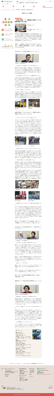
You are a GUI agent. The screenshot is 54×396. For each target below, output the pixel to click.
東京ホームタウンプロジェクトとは (10, 368)
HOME (2, 9)
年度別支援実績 (22, 373)
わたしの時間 (12, 9)
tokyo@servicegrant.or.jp (20, 389)
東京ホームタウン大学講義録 (24, 379)
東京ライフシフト (22, 377)
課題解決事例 (21, 370)
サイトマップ (47, 1)
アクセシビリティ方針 (26, 363)
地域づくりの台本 (22, 372)
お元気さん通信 (32, 371)
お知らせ (30, 374)
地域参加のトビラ (7, 374)
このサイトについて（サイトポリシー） (16, 363)
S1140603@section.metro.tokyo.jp (46, 374)
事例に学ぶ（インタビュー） (24, 371)
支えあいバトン (32, 372)
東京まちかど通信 (6, 9)
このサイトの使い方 (8, 370)
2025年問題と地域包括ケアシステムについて (11, 371)
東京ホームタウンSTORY (22, 375)
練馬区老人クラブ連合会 (26, 347)
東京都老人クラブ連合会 (26, 355)
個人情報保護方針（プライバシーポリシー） (37, 363)
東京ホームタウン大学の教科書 (9, 372)
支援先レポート (22, 378)
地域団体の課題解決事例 (22, 368)
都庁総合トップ (51, 1)
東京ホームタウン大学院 (23, 380)
